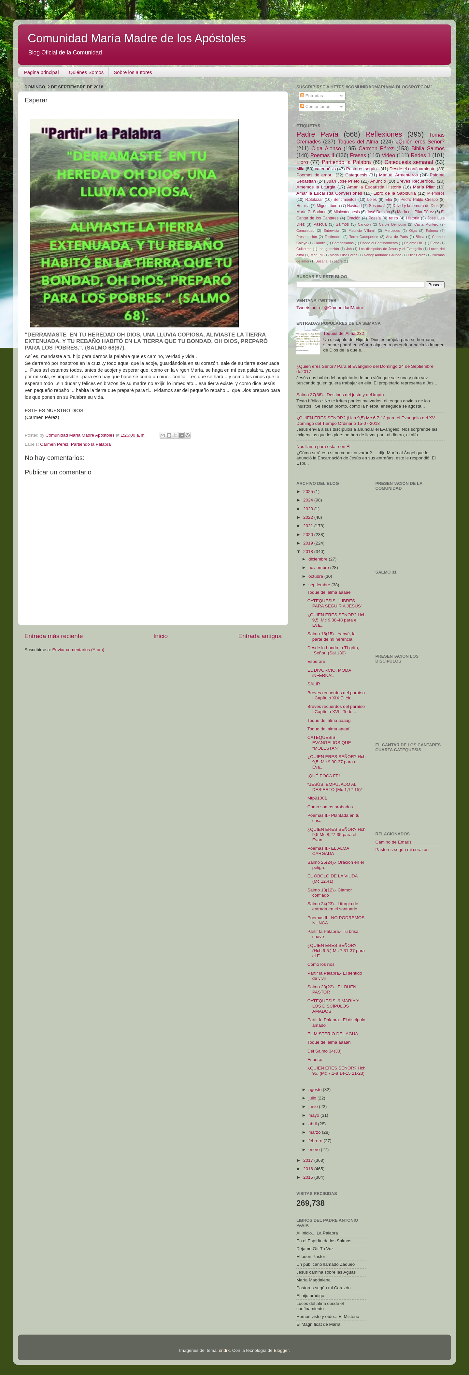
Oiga (413, 230)
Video (388, 155)
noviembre (319, 567)
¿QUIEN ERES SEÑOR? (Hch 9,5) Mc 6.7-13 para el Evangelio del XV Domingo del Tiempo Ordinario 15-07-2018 (365, 420)
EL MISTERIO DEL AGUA (332, 1033)
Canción (364, 224)
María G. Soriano (311, 212)
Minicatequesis (347, 212)
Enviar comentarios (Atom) (78, 649)
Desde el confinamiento (412, 168)
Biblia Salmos (428, 148)
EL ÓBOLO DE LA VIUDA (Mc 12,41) (332, 879)
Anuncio (378, 181)
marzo (315, 1132)
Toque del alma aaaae (329, 592)
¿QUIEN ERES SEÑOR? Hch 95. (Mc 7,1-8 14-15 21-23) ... (336, 1073)
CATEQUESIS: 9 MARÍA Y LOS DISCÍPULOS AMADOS (333, 1006)
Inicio (160, 636)
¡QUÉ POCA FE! (323, 775)
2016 (308, 1168)
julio (313, 1098)
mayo (314, 1115)
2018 (308, 551)
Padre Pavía (317, 134)
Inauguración (329, 249)
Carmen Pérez (54, 444)
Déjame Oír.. (414, 243)
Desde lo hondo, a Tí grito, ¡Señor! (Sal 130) (333, 650)
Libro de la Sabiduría (395, 193)
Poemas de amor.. (315, 174)
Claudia (320, 243)
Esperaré (316, 661)
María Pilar (424, 187)
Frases (358, 155)
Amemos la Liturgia (315, 187)
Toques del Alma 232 (343, 333)
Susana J (377, 205)
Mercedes (392, 230)
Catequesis (356, 174)
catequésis (325, 168)
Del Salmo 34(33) (324, 1051)
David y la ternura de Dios (416, 205)
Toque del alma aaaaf (328, 728)
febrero (316, 1140)
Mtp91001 (317, 798)
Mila (300, 168)
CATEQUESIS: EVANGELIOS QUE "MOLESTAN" (329, 742)
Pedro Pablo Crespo (419, 199)
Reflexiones (383, 134)
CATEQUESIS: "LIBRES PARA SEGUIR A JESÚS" (334, 603)
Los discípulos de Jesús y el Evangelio (390, 249)
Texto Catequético (363, 237)
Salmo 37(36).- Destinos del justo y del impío (340, 394)
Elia (388, 199)
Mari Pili (317, 255)
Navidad (354, 205)
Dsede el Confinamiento (379, 243)
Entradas (311, 95)
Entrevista (331, 230)
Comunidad (305, 230)
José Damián (378, 212)
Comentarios (315, 106)
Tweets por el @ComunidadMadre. (330, 307)
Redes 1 (421, 155)
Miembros (436, 193)
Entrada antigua (260, 636)
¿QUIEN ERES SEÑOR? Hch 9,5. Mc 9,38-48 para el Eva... (336, 620)
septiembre (320, 584)
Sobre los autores (133, 72)
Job (349, 249)
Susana (322, 261)
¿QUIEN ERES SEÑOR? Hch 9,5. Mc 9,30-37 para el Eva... (336, 762)
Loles (372, 199)
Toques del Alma (358, 141)
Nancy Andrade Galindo (382, 255)
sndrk (224, 1350)
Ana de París (397, 237)
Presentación (306, 237)
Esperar (315, 1059)
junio (313, 1106)
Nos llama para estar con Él (323, 446)
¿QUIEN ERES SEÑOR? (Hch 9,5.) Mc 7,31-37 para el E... (336, 950)
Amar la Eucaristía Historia (374, 187)
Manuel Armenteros (398, 174)
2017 (308, 1160)
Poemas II (322, 155)
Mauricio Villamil (361, 230)
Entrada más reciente (53, 636)
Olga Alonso (326, 148)
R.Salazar (313, 199)
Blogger (281, 1350)
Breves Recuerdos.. (416, 181)
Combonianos (343, 243)
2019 (308, 543)
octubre (316, 576)
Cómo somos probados (330, 806)
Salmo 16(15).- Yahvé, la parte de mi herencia (331, 636)
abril (313, 1123)
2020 (308, 534)
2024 (308, 500)
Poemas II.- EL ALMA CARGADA (328, 851)
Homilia (302, 205)
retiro (393, 218)
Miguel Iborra (328, 205)
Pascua (320, 224)
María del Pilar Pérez (415, 212)
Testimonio (333, 237)
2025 (308, 491)
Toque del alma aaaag (329, 720)
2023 (308, 508)
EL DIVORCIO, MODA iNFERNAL (329, 673)
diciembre (318, 559)
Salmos (342, 224)
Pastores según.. (362, 168)
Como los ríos (320, 964)
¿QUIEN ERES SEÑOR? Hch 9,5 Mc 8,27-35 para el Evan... (336, 834)
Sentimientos (345, 199)
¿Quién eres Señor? (420, 141)
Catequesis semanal (409, 162)
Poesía (374, 218)
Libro (302, 162)
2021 (308, 525)
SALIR (313, 683)
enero (314, 1149)
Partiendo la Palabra (91, 444)
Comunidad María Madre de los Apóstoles (137, 38)
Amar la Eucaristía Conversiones (329, 193)
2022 (308, 517)
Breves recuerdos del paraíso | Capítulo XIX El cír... (336, 695)
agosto (315, 1089)
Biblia (420, 237)
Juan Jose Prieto (343, 181)
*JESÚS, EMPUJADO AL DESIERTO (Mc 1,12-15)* (334, 787)
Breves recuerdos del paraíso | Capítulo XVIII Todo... (336, 709)
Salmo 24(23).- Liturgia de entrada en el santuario (332, 906)
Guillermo (303, 249)
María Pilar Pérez (343, 255)
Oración (354, 218)
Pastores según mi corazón (402, 849)
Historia (412, 218)
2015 (308, 1177)
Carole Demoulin (392, 224)
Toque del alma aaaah (329, 1042)
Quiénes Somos (86, 72)
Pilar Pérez (416, 255)
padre (338, 261)
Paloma (432, 230)
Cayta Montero (426, 224)
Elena (434, 243)
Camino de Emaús (394, 842)
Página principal (41, 72)
